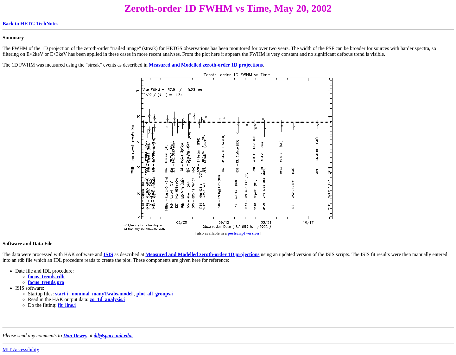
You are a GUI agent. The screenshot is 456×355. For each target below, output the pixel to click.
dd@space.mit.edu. (113, 335)
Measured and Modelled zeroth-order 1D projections (206, 65)
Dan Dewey (75, 335)
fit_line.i (67, 305)
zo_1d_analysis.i (107, 299)
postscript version (243, 233)
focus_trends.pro (46, 282)
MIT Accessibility (21, 349)
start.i (61, 293)
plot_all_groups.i (154, 293)
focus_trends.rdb (46, 276)
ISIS (108, 254)
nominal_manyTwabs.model (102, 293)
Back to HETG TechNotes (30, 23)
